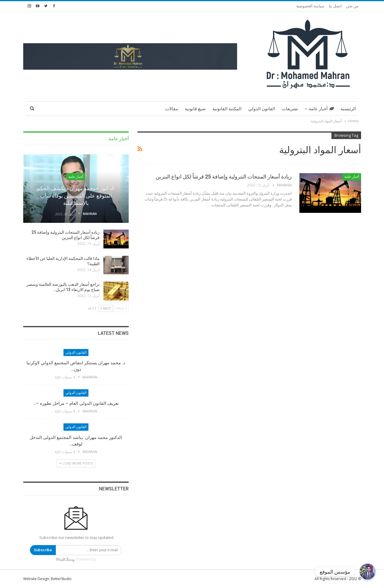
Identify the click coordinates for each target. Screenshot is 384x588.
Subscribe (43, 550)
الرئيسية (348, 108)
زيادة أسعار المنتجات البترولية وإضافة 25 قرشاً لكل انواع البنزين (224, 176)
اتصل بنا (335, 6)
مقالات (171, 108)
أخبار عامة (321, 108)
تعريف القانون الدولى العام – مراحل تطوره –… (76, 403)
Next (105, 308)
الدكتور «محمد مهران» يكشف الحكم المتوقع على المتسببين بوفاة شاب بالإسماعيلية (76, 195)
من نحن (352, 6)
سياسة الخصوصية (310, 6)
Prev (121, 308)
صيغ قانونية (195, 108)
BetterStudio (61, 578)
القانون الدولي (261, 108)
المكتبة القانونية (227, 108)
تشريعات (290, 108)
